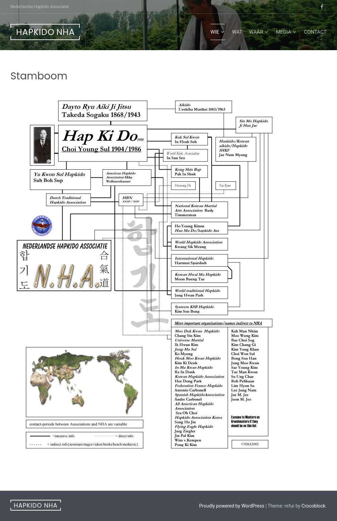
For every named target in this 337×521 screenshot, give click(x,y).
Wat (237, 32)
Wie (215, 32)
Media (283, 32)
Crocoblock (314, 506)
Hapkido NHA (45, 32)
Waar (256, 32)
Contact (315, 32)
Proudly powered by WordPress (231, 506)
